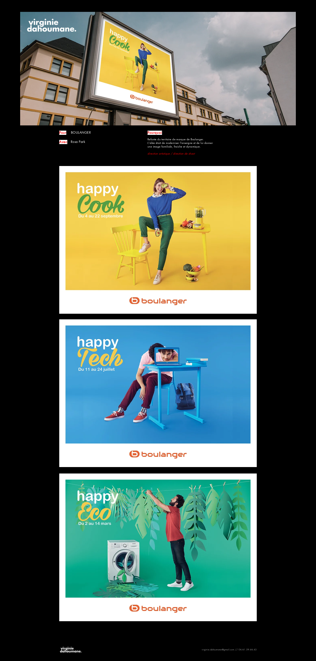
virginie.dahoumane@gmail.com (218, 649)
